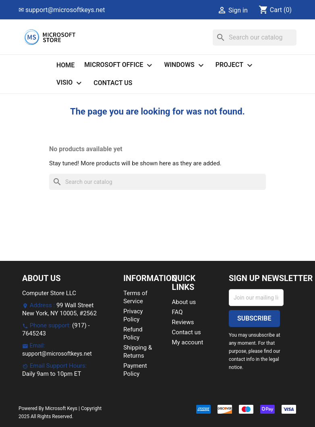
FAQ (177, 312)
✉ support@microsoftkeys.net (62, 10)
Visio (70, 83)
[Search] (254, 37)
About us (184, 302)
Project (235, 65)
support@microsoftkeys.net (57, 353)
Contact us (112, 83)
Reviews (183, 322)
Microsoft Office (119, 65)
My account (187, 342)
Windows (184, 65)
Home (65, 65)
